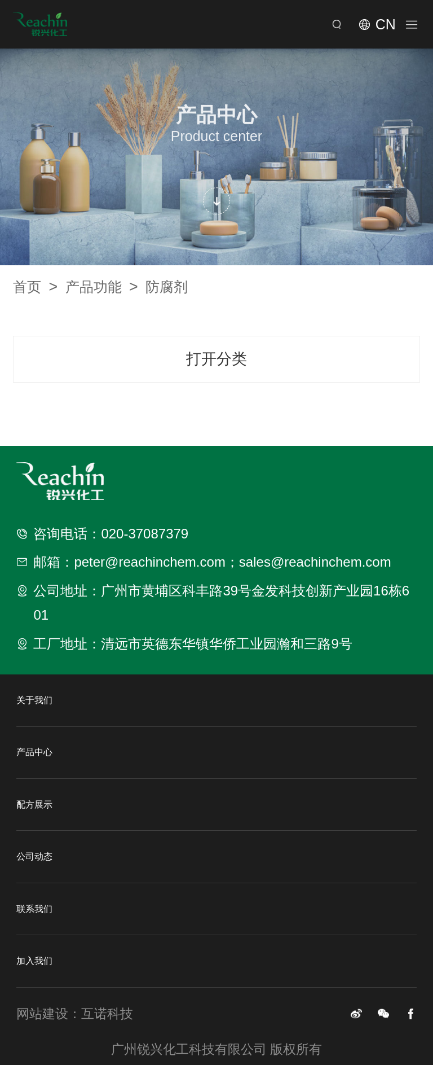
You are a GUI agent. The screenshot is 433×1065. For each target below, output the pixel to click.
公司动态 (34, 856)
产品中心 (34, 752)
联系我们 (34, 909)
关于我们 (34, 700)
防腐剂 (166, 287)
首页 (35, 287)
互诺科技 (107, 1013)
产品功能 (101, 287)
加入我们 (34, 961)
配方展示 (34, 804)
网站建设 (42, 1013)
